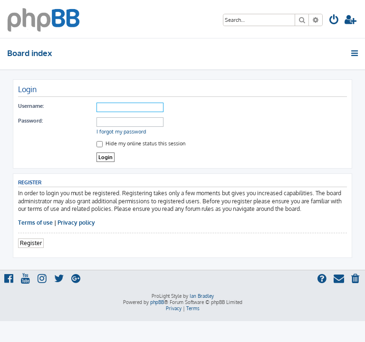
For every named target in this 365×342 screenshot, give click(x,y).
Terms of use (35, 222)
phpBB (157, 302)
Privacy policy (76, 222)
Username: (31, 106)
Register (31, 243)
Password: (30, 120)
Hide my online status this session (140, 143)
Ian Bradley (202, 296)
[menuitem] (334, 20)
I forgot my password (121, 131)
